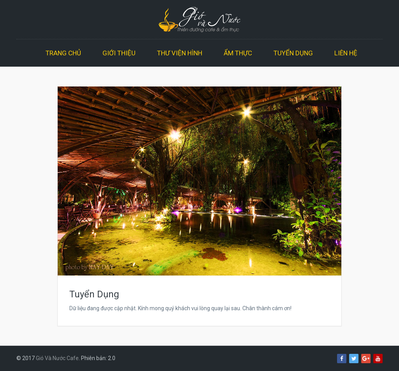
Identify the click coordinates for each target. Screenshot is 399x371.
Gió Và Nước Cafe (57, 358)
